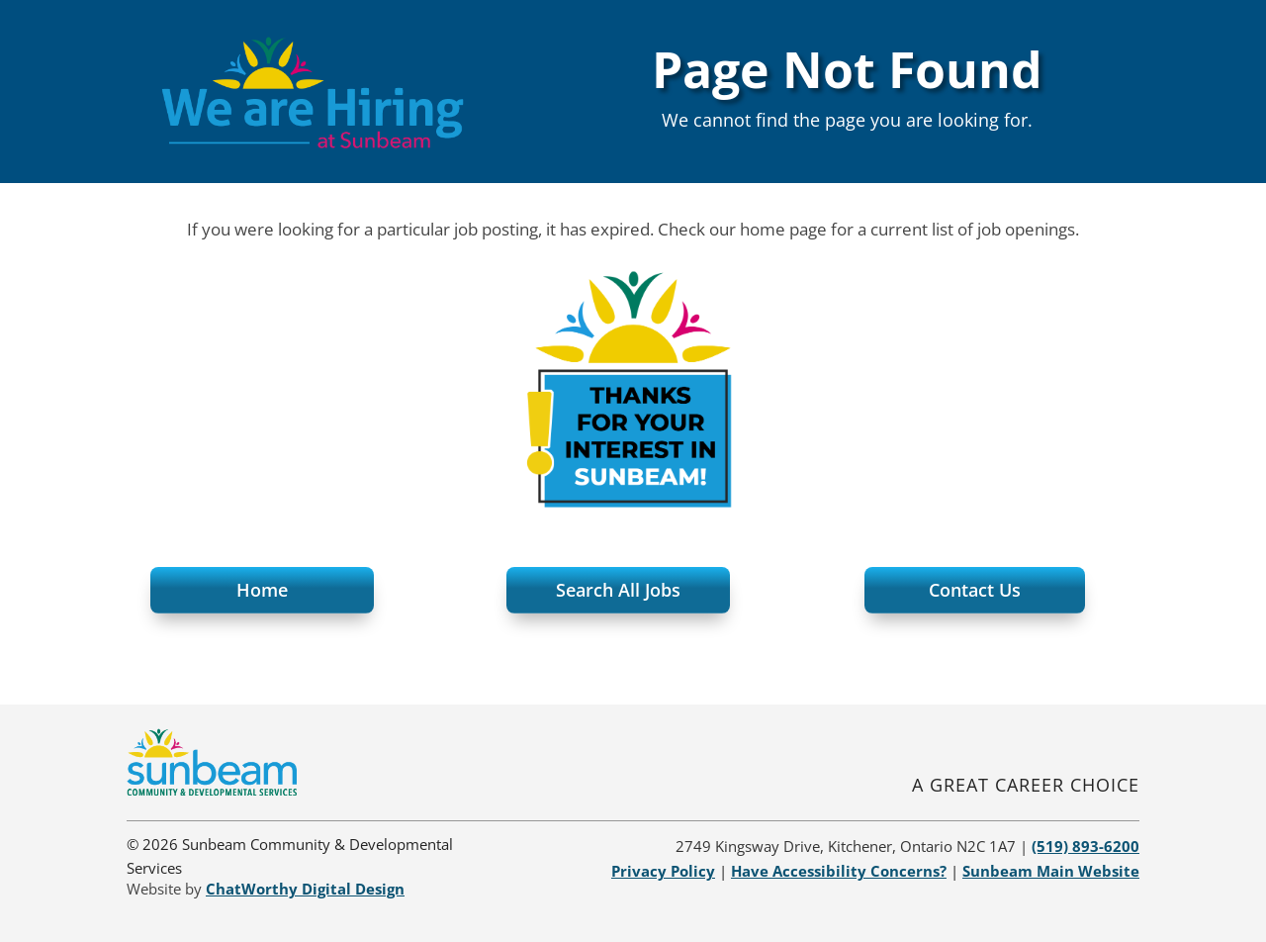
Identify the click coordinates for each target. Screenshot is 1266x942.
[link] (212, 790)
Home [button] (262, 590)
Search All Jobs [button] (618, 590)
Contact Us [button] (975, 590)
